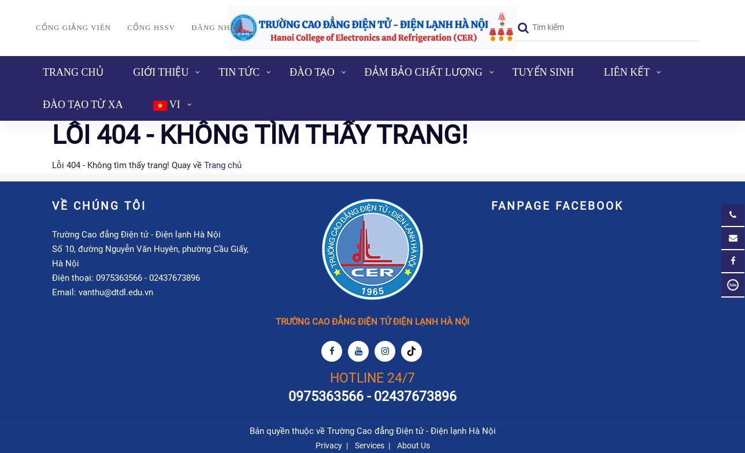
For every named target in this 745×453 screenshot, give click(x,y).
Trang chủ (223, 165)
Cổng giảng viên (73, 27)
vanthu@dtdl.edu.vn (116, 292)
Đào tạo (312, 72)
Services (369, 445)
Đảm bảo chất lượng (424, 72)
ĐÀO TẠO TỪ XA (83, 104)
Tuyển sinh (543, 72)
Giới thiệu (160, 72)
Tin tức (239, 72)
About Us (413, 445)
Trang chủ (73, 72)
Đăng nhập (215, 27)
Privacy (329, 445)
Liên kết (627, 72)
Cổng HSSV (151, 27)
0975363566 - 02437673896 (148, 278)
